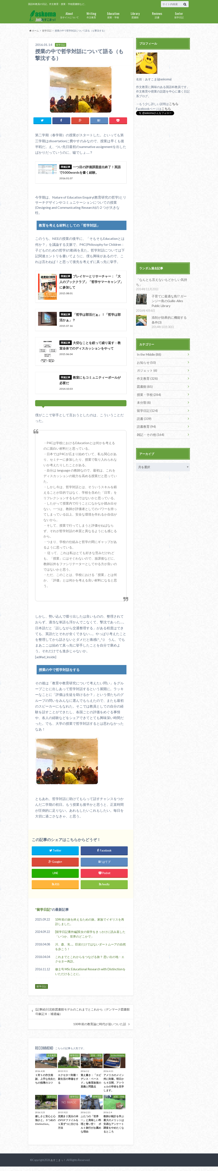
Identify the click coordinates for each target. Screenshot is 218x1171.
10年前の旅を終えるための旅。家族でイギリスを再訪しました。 (89, 926)
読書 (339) (143, 410)
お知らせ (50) (146, 355)
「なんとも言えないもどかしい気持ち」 (163, 279)
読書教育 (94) (146, 418)
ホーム (34, 30)
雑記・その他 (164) (149, 426)
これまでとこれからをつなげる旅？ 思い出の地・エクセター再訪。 (89, 963)
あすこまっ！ (57, 1164)
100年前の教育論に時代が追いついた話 (99, 1028)
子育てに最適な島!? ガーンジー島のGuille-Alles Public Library (169, 295)
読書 (157, 14)
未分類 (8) (143, 395)
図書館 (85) (144, 379)
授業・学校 (113, 14)
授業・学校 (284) (148, 387)
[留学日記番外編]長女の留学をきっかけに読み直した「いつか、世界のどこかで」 (90, 939)
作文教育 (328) (146, 371)
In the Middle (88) (148, 348)
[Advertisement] (163, 189)
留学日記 (179, 14)
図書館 (135, 14)
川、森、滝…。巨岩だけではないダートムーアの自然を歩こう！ (90, 951)
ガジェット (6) (146, 363)
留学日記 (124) (146, 403)
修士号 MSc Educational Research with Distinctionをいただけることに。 (90, 976)
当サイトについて (69, 14)
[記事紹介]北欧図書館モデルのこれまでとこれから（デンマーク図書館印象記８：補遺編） (83, 1016)
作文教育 (91, 14)
